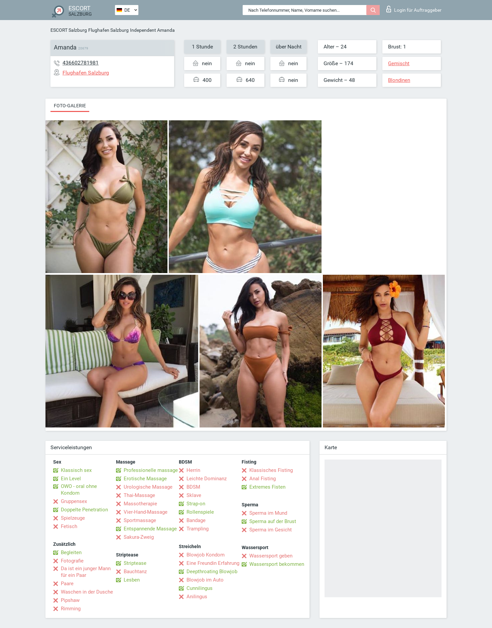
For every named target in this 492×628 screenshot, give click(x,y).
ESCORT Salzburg (68, 30)
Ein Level (71, 479)
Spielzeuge (73, 518)
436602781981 (81, 62)
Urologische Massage (148, 487)
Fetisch (69, 526)
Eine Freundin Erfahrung (213, 563)
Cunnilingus (200, 588)
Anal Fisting (262, 479)
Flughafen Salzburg (108, 30)
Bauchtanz (135, 572)
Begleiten (71, 552)
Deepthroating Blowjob (212, 572)
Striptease (135, 563)
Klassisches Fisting (271, 470)
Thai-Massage (139, 495)
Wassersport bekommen (276, 564)
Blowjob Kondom (206, 555)
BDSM (193, 487)
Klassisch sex (76, 470)
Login (414, 9)
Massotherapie (140, 504)
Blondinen (399, 80)
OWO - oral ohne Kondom (79, 489)
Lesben (132, 580)
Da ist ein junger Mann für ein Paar (86, 572)
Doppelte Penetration (84, 510)
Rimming (71, 609)
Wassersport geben (270, 556)
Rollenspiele (200, 512)
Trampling (198, 529)
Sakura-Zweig (139, 537)
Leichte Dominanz (207, 479)
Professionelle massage (151, 470)
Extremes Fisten (267, 487)
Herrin (193, 470)
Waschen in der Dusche (87, 592)
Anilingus (197, 597)
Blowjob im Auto (205, 580)
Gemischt (398, 63)
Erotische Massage (145, 479)
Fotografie (72, 561)
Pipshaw (70, 600)
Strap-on (196, 504)
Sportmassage (140, 520)
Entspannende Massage (150, 529)
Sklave (194, 495)
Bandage (196, 520)
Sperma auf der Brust (272, 521)
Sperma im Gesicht (270, 530)
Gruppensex (74, 501)
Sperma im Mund (268, 513)
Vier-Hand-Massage (145, 512)
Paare (67, 584)
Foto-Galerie (70, 105)
